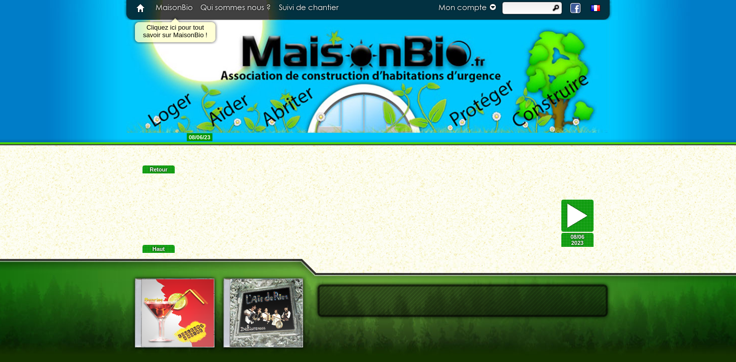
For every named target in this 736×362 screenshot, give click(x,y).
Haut (159, 249)
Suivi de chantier (309, 8)
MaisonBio (174, 8)
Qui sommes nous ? (235, 8)
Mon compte (468, 7)
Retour (158, 169)
